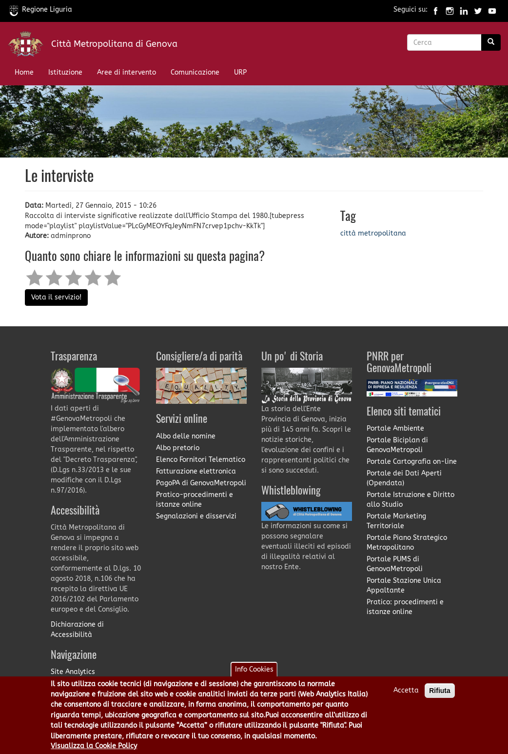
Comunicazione (195, 72)
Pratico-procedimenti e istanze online (194, 500)
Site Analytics (73, 672)
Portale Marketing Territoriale (396, 521)
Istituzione (65, 72)
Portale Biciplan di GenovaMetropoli (397, 445)
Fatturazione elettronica (196, 471)
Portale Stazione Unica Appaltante (404, 585)
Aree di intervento (126, 72)
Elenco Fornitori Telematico (200, 460)
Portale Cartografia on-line (412, 461)
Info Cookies (254, 676)
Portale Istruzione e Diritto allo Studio (410, 500)
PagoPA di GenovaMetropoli (201, 483)
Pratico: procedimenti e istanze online (405, 607)
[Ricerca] (491, 42)
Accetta (406, 697)
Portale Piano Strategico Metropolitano (407, 543)
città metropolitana (373, 233)
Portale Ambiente (395, 428)
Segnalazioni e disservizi (196, 516)
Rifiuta (439, 697)
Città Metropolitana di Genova (114, 44)
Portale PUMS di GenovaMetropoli (395, 564)
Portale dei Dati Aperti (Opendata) (404, 478)
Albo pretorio (177, 448)
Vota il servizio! (56, 297)
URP (240, 72)
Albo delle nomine (185, 436)
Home (24, 72)
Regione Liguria (41, 9)
